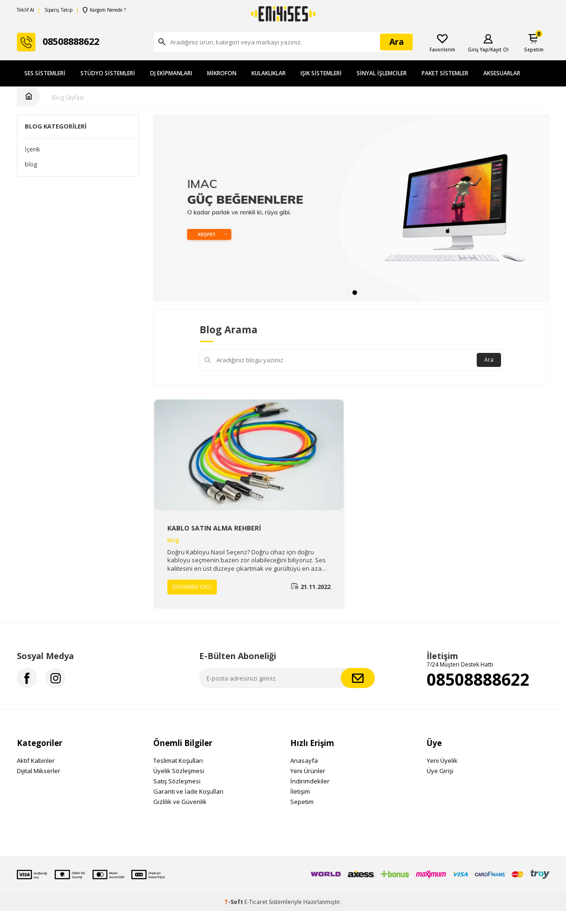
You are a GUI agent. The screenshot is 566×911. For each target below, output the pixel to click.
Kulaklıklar (268, 73)
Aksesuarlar (501, 73)
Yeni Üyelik (442, 760)
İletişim (300, 791)
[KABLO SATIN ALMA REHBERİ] (248, 454)
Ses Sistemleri (44, 73)
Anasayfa (304, 760)
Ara (489, 360)
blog (31, 164)
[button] (348, 292)
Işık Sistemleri (321, 73)
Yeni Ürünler (307, 771)
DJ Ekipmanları (171, 73)
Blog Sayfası (68, 97)
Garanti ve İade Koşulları (188, 791)
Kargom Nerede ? (104, 10)
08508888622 (478, 679)
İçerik (32, 149)
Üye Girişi (440, 771)
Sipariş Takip (58, 10)
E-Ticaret (255, 902)
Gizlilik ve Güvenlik (180, 801)
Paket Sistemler (445, 73)
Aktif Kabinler (36, 760)
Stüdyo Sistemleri (107, 73)
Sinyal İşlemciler (382, 73)
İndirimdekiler (310, 781)
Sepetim (302, 801)
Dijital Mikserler (38, 771)
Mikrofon (221, 73)
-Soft (234, 902)
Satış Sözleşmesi (177, 781)
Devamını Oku (192, 587)
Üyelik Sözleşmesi (178, 771)
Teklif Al (25, 10)
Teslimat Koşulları (178, 760)
